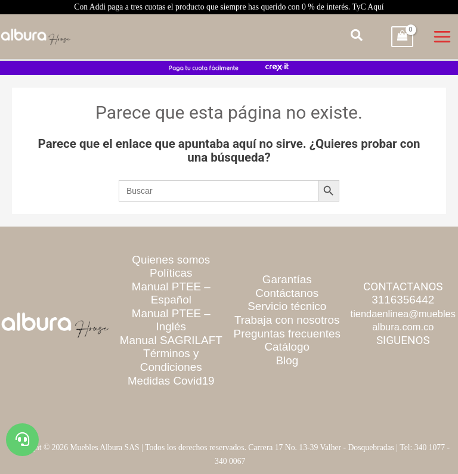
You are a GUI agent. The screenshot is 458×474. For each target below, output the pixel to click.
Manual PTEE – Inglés (171, 320)
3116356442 (403, 299)
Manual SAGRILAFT (171, 340)
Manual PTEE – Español (171, 293)
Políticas (171, 273)
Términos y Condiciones (171, 360)
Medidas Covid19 (171, 380)
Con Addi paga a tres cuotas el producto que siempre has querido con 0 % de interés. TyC (228, 6)
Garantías (287, 279)
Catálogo (287, 346)
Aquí (375, 6)
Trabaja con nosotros (286, 320)
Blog (287, 360)
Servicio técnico (286, 306)
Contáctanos (286, 293)
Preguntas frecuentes (287, 333)
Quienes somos (171, 259)
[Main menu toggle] (442, 36)
